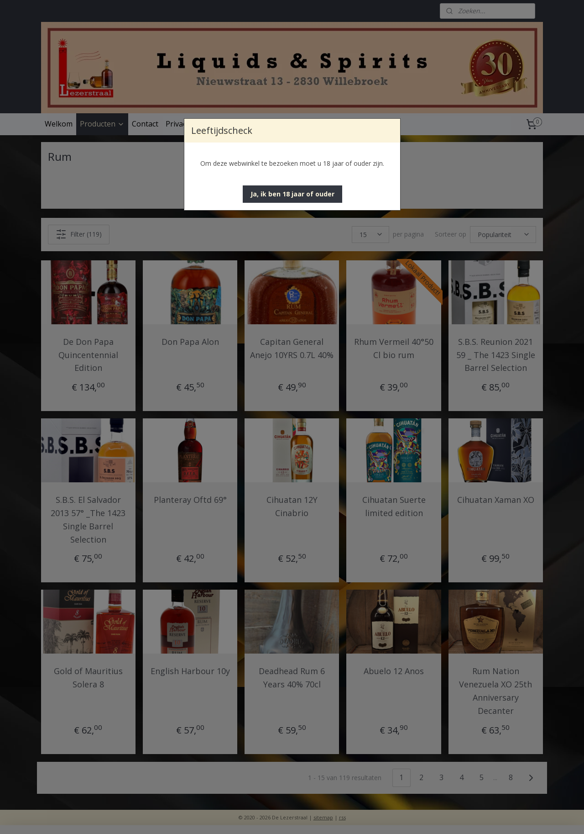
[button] (292, 194)
